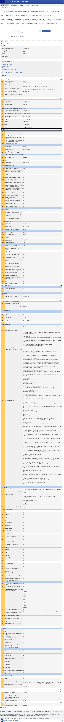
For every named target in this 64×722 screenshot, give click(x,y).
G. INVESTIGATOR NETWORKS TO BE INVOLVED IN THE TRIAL (12, 72)
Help (63, 1)
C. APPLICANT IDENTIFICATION (6, 64)
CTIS (34, 714)
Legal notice (62, 712)
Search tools (20, 36)
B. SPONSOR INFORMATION (6, 63)
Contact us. (7, 707)
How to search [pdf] (14, 33)
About (27, 5)
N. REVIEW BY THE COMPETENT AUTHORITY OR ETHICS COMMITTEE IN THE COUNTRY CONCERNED (19, 74)
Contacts (21, 5)
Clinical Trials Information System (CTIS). (8, 16)
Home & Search (4, 5)
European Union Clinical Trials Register (9, 10)
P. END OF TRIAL (4, 75)
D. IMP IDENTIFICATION (5, 66)
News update (35, 5)
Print (2, 43)
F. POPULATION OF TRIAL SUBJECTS (7, 71)
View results (25, 57)
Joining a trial (14, 5)
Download (7, 43)
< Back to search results (5, 41)
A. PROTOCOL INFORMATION (6, 61)
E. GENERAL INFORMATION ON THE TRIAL (9, 69)
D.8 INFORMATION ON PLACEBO (7, 67)
